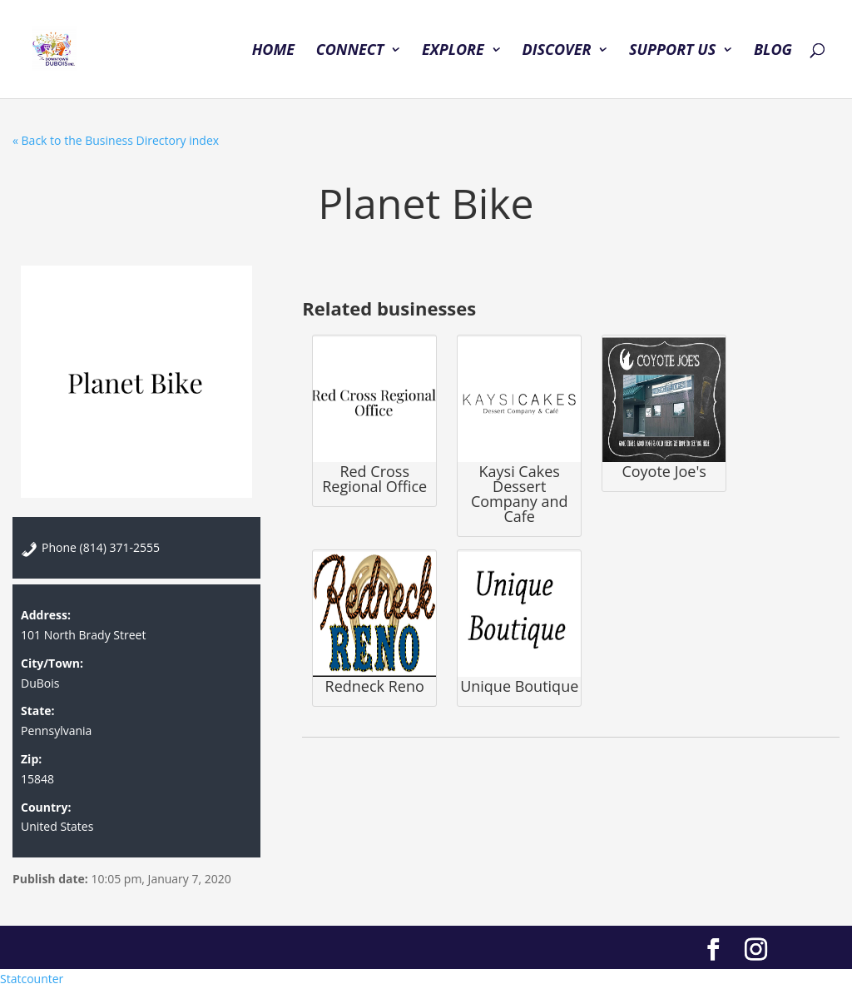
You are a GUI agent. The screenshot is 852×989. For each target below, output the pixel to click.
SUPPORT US (672, 51)
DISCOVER (556, 51)
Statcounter (31, 979)
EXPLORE (453, 51)
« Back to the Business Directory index (115, 140)
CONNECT (350, 51)
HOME (273, 51)
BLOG (773, 51)
